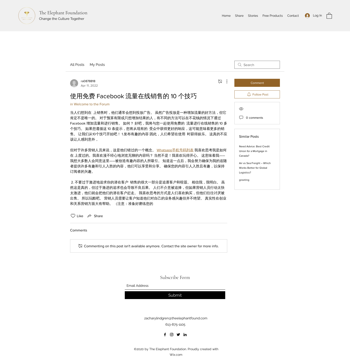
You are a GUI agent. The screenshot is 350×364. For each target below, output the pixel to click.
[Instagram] (171, 334)
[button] (329, 15)
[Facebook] (165, 334)
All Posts (77, 64)
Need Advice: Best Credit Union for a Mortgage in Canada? (254, 151)
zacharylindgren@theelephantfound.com (175, 318)
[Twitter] (178, 334)
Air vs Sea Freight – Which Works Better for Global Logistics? (255, 168)
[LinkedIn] (185, 334)
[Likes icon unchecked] (73, 215)
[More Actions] (224, 81)
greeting (244, 179)
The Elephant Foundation (63, 13)
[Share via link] (95, 215)
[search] (257, 65)
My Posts (97, 64)
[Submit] (175, 295)
